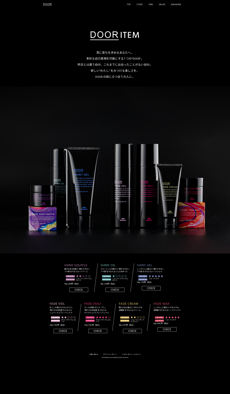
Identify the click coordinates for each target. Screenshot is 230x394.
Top (129, 4)
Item (151, 4)
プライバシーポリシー (110, 354)
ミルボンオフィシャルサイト (131, 354)
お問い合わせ (93, 354)
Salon (162, 4)
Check (79, 290)
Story (140, 4)
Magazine (176, 4)
